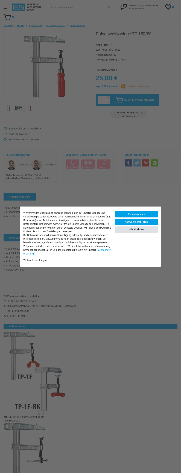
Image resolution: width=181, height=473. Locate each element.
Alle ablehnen (136, 229)
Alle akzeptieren (136, 214)
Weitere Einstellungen (35, 260)
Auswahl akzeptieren (136, 221)
